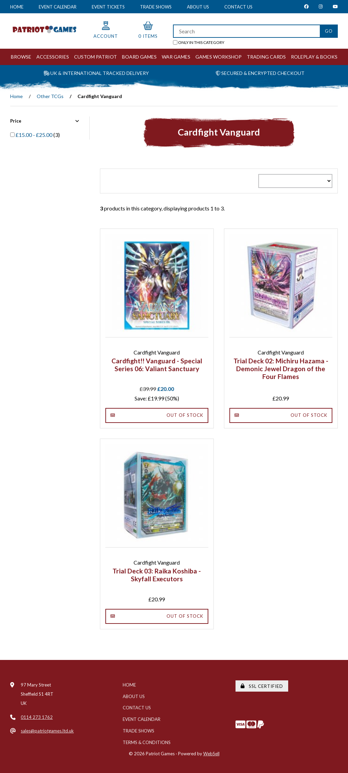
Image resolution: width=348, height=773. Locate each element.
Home (16, 7)
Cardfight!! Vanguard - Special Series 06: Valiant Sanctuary (156, 365)
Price (44, 121)
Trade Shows (156, 7)
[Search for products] (246, 31)
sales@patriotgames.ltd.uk (47, 730)
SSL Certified (262, 686)
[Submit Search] (329, 31)
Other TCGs (50, 96)
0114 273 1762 (37, 717)
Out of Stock (156, 415)
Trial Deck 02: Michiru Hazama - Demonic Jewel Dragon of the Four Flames (280, 368)
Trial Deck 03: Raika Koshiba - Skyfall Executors (156, 575)
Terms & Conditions (147, 742)
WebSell (211, 753)
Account (105, 30)
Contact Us (238, 7)
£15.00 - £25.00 (34, 134)
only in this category (198, 42)
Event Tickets (108, 7)
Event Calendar (57, 7)
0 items (148, 30)
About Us (198, 7)
